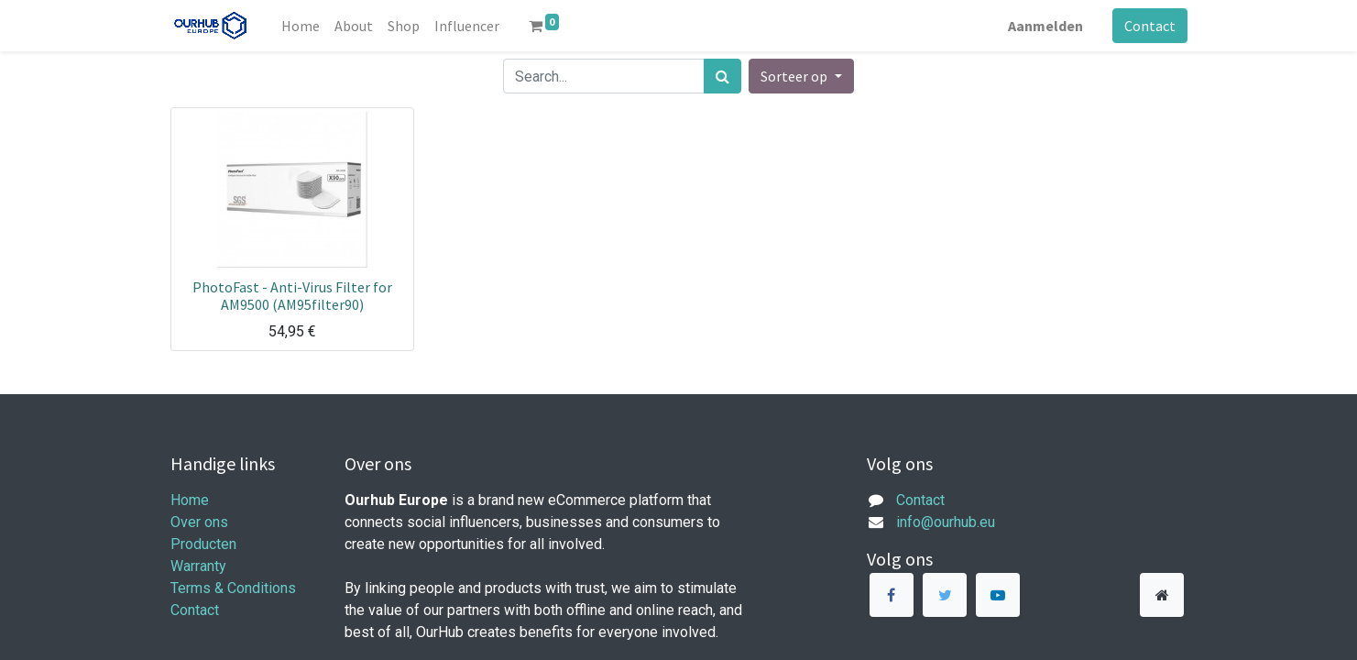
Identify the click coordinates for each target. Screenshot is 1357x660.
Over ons (199, 522)
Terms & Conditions (233, 588)
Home (189, 500)
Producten (203, 544)
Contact (1150, 25)
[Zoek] (722, 76)
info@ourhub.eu (945, 522)
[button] (801, 76)
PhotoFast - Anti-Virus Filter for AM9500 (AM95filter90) (292, 296)
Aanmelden (1045, 25)
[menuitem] (300, 25)
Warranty (198, 566)
